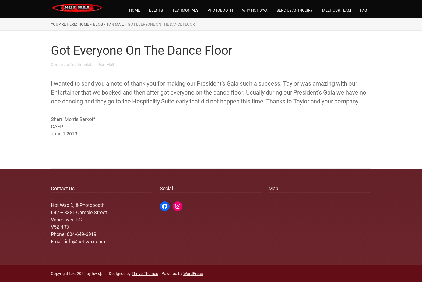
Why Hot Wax (255, 10)
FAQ (363, 10)
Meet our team (336, 10)
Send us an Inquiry (295, 10)
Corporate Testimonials (72, 64)
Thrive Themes (145, 273)
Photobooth (220, 10)
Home (134, 10)
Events (156, 10)
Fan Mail (106, 64)
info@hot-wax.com (85, 241)
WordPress (193, 273)
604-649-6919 (81, 234)
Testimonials (185, 10)
